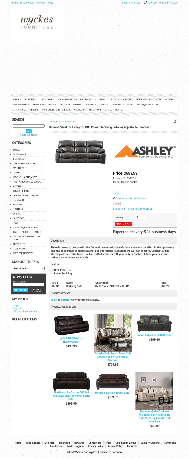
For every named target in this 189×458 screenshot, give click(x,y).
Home (14, 2)
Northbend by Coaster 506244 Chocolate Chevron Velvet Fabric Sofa (71, 396)
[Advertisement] (94, 67)
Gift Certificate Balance (25, 311)
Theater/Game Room (146, 104)
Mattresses (88, 99)
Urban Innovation (67, 99)
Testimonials (27, 2)
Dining (103, 99)
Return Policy (114, 446)
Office (103, 104)
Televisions (95, 109)
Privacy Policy (95, 446)
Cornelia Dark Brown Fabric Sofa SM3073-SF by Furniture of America (112, 357)
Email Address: (20, 281)
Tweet (117, 193)
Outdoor (117, 104)
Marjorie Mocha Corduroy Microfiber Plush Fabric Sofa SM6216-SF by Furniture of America (154, 416)
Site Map (49, 443)
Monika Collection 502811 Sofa (112, 393)
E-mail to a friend (122, 208)
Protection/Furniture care (56, 109)
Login (125, 2)
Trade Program (75, 446)
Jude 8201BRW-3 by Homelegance (71, 340)
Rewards (41, 2)
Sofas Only (70, 121)
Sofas (16, 99)
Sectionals (31, 99)
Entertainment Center (25, 109)
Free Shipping (20, 104)
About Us (132, 446)
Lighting (90, 104)
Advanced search (28, 134)
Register (135, 2)
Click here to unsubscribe (36, 290)
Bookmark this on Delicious (130, 198)
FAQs (50, 2)
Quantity (119, 217)
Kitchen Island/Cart (122, 99)
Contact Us (95, 443)
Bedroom (48, 99)
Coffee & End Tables (44, 104)
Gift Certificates (114, 109)
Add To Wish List (144, 208)
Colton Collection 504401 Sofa (154, 335)
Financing (64, 443)
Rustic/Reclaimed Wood (149, 99)
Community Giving (125, 443)
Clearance (80, 109)
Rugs (129, 104)
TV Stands (64, 104)
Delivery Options (150, 443)
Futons (77, 104)
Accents (171, 99)
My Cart (152, 2)
